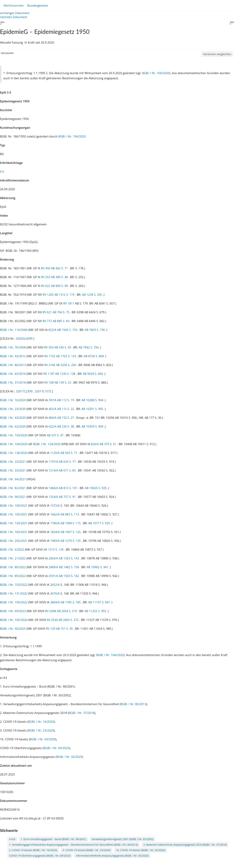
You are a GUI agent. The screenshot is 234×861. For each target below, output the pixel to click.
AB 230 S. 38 (66, 426)
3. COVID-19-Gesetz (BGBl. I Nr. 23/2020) (86, 850)
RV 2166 (50, 365)
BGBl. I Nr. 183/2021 (13, 532)
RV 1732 (50, 356)
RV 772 (48, 321)
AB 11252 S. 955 (95, 611)
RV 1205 (48, 295)
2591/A (53, 576)
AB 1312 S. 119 (64, 295)
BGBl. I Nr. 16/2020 (13, 400)
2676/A (55, 593)
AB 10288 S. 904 (93, 400)
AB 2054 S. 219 (67, 611)
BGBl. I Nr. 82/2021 (13, 488)
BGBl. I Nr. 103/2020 (13, 435)
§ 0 (2, 172)
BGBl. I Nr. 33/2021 (13, 470)
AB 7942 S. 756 (89, 347)
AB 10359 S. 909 (93, 426)
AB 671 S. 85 (67, 470)
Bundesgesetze (37, 5)
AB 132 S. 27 (66, 418)
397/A (52, 400)
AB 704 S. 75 (61, 312)
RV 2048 (51, 611)
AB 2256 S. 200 (66, 365)
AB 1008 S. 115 (71, 523)
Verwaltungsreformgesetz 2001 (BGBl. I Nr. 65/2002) (122, 839)
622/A (52, 426)
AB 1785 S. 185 (71, 602)
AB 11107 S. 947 (99, 602)
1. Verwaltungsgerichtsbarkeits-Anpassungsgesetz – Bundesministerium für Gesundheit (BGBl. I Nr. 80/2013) (73, 844)
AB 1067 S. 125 (71, 532)
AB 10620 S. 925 (96, 488)
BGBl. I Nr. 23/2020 (13, 409)
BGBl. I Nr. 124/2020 (47, 444)
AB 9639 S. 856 (93, 374)
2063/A (53, 558)
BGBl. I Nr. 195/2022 (13, 602)
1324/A (53, 497)
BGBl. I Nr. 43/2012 (13, 356)
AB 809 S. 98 (60, 286)
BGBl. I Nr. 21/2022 (13, 558)
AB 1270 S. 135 (71, 541)
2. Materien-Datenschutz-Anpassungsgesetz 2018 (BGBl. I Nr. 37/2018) (185, 844)
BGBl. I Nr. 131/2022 (13, 593)
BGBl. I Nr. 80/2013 (13, 365)
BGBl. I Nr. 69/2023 (13, 611)
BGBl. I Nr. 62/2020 (13, 426)
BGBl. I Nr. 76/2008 (13, 347)
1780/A (55, 523)
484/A (52, 418)
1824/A (55, 532)
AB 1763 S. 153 (66, 356)
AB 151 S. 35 (64, 629)
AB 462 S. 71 (60, 268)
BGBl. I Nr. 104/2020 (155, 73)
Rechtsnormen (14, 5)
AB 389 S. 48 (60, 277)
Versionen (7, 53)
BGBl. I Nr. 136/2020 (13, 453)
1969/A (55, 541)
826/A (95, 444)
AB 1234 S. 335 (92, 295)
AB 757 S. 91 (67, 497)
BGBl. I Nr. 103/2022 (13, 585)
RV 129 (51, 629)
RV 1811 (69, 303)
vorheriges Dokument (15, 13)
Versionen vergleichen (217, 54)
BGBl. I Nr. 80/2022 (13, 567)
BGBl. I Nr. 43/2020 (13, 418)
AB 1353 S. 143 (69, 558)
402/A (52, 409)
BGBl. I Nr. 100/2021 (13, 506)
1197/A (53, 462)
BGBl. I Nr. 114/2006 (13, 330)
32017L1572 (43, 391)
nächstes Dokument (13, 17)
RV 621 (48, 312)
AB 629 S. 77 (67, 462)
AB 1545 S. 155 (67, 330)
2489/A (53, 567)
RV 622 (46, 286)
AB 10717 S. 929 (99, 523)
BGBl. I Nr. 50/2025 (13, 629)
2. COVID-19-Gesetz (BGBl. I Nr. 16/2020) (33, 850)
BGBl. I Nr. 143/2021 (13, 523)
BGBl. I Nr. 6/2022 (12, 550)
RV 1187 (49, 374)
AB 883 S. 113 (70, 514)
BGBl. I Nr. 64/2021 (13, 479)
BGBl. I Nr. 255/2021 (13, 541)
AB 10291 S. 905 (93, 409)
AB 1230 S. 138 (65, 374)
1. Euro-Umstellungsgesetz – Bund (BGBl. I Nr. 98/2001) (53, 839)
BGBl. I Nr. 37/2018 (13, 383)
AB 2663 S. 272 (68, 620)
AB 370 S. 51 (108, 444)
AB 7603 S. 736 (95, 330)
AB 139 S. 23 (63, 383)
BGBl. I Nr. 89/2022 (13, 576)
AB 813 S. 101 (68, 488)
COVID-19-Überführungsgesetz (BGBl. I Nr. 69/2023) (39, 855)
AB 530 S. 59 (63, 347)
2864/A (55, 602)
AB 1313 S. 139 (54, 550)
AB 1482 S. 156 (69, 567)
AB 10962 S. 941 (97, 567)
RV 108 (49, 383)
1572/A (55, 506)
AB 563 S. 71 (69, 453)
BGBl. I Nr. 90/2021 (13, 497)
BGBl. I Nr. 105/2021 (13, 514)
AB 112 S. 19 (66, 400)
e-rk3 (12, 839)
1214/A (53, 470)
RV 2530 (52, 620)
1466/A (53, 488)
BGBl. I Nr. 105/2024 (13, 620)
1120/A (55, 453)
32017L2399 (24, 391)
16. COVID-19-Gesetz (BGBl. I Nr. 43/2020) (140, 850)
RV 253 (46, 277)
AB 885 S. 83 (61, 321)
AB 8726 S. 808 (94, 356)
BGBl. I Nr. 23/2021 (13, 462)
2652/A (55, 585)
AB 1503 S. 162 (69, 576)
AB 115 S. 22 (66, 409)
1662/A (55, 514)
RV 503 (49, 347)
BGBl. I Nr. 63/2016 (13, 374)
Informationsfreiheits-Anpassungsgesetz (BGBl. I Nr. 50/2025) (112, 855)
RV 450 (46, 268)
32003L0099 (24, 339)
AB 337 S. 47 (55, 435)
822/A (52, 330)
